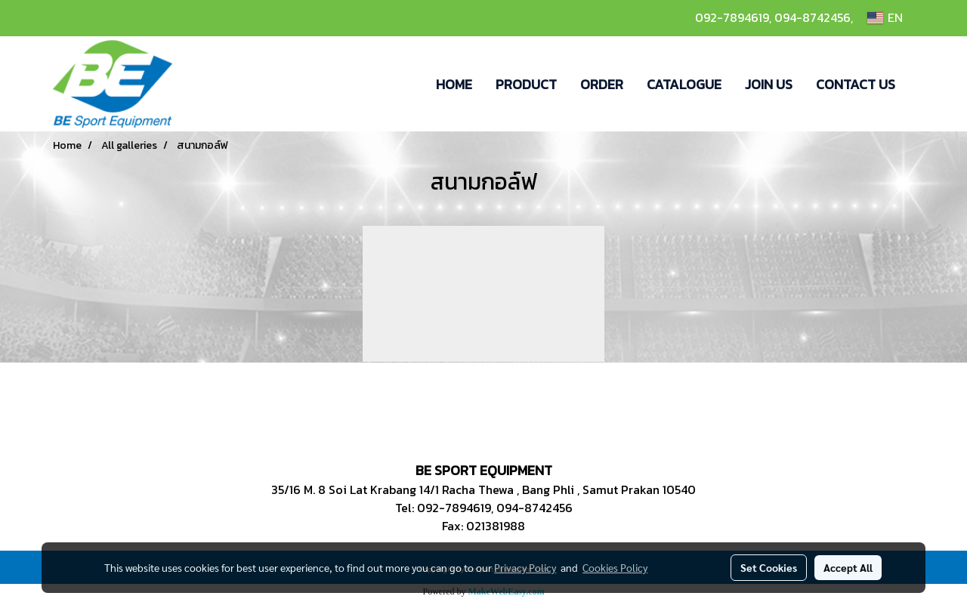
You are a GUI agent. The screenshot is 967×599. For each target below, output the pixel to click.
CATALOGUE (684, 84)
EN (885, 18)
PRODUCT (526, 84)
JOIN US (768, 84)
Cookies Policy (614, 567)
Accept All (848, 567)
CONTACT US (855, 84)
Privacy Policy (525, 567)
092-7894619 (732, 17)
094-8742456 (812, 17)
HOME (454, 84)
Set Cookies (768, 567)
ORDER (601, 84)
